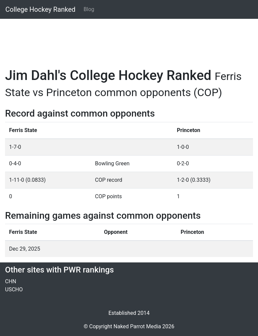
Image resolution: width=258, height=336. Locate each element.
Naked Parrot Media (137, 326)
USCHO (14, 289)
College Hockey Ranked (40, 9)
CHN (10, 281)
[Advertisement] (129, 39)
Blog (89, 9)
